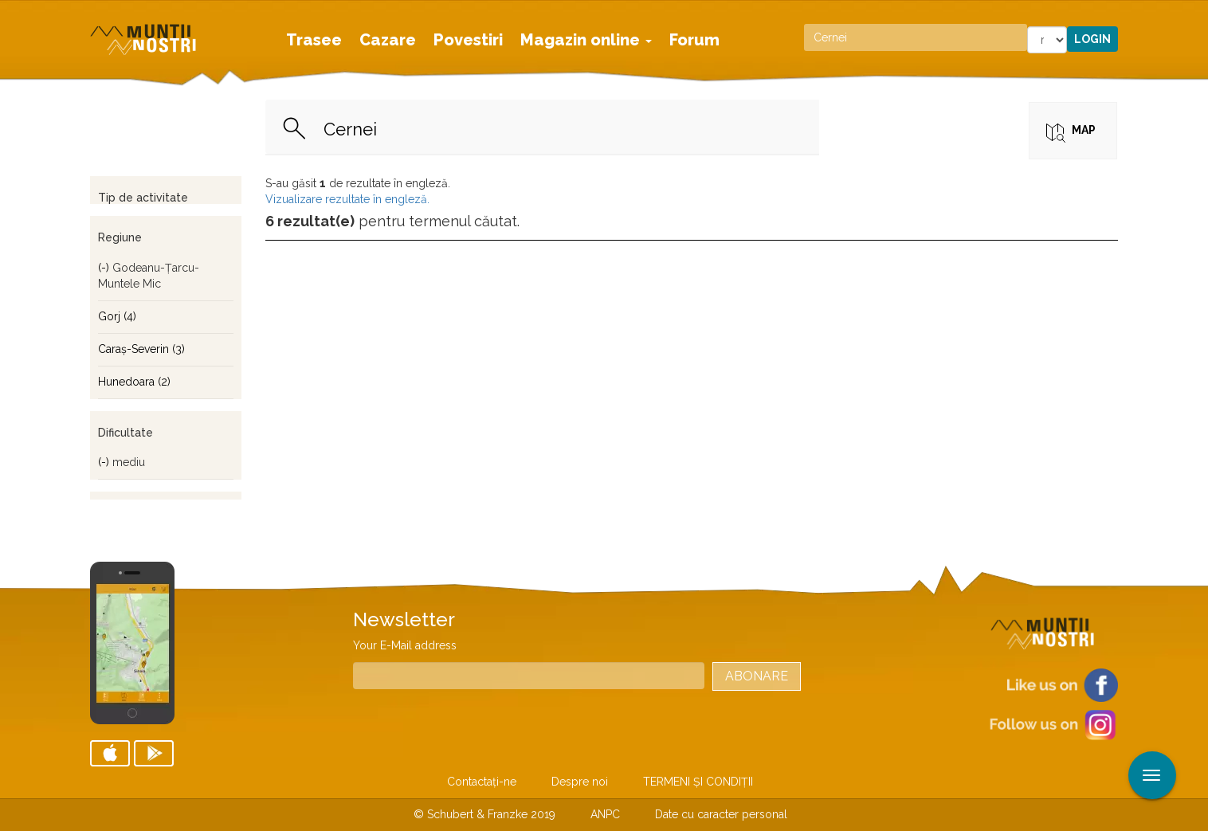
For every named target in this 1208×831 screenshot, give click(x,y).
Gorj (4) (117, 316)
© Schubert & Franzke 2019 (484, 814)
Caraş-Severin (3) (141, 349)
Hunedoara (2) (134, 381)
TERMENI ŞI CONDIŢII (698, 781)
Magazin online (586, 39)
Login (1092, 39)
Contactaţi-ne (481, 781)
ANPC (605, 814)
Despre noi (579, 781)
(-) (105, 267)
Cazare (387, 39)
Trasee (314, 39)
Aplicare (1196, 14)
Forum (694, 39)
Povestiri (468, 39)
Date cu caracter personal (721, 814)
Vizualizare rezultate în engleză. (347, 199)
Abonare (756, 676)
